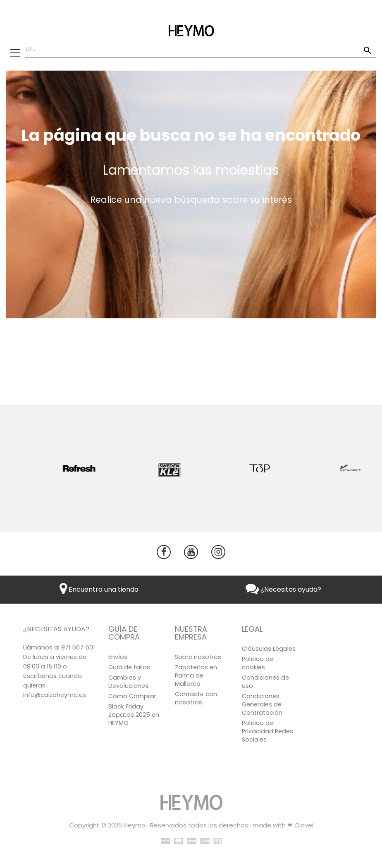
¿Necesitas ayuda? (283, 589)
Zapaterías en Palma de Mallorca (196, 675)
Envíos (117, 657)
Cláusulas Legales (269, 649)
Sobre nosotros (198, 657)
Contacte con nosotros (196, 698)
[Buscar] (191, 49)
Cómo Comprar (132, 696)
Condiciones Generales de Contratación (262, 704)
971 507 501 (78, 647)
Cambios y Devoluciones (128, 681)
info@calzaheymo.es (54, 695)
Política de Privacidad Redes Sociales (267, 731)
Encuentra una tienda (99, 589)
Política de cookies (257, 663)
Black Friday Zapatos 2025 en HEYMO (133, 714)
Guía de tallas (129, 667)
